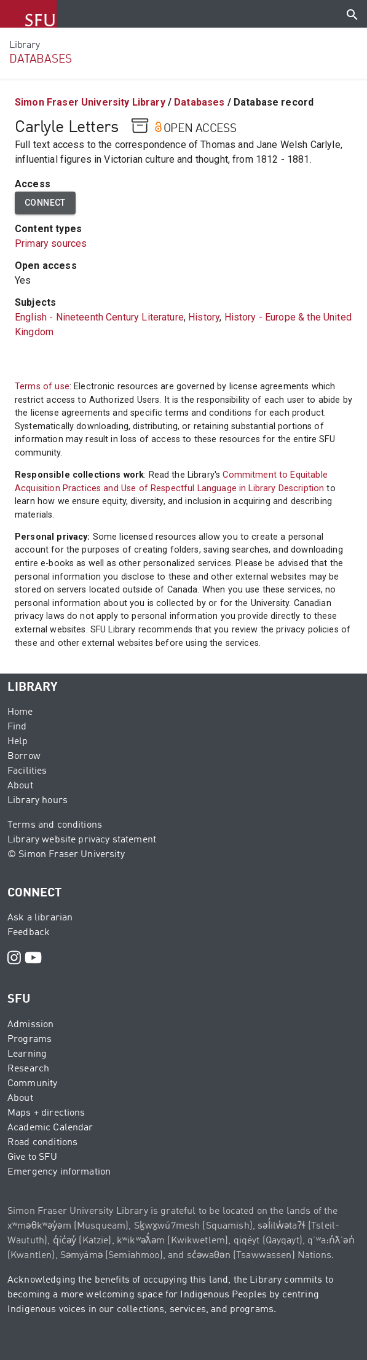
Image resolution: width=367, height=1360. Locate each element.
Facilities (27, 771)
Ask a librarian (40, 918)
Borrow (24, 756)
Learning (27, 1054)
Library (24, 45)
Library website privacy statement (81, 840)
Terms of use (42, 386)
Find (17, 727)
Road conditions (42, 1143)
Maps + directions (46, 1113)
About (20, 786)
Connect (45, 203)
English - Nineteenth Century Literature (99, 317)
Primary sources (51, 243)
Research (28, 1069)
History (203, 317)
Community (32, 1084)
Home (20, 712)
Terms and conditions (54, 825)
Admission (30, 1025)
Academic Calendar (50, 1128)
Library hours (37, 801)
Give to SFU (32, 1157)
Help (17, 742)
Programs (29, 1039)
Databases (199, 102)
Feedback (28, 933)
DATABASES (40, 59)
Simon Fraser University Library (90, 102)
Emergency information (59, 1172)
